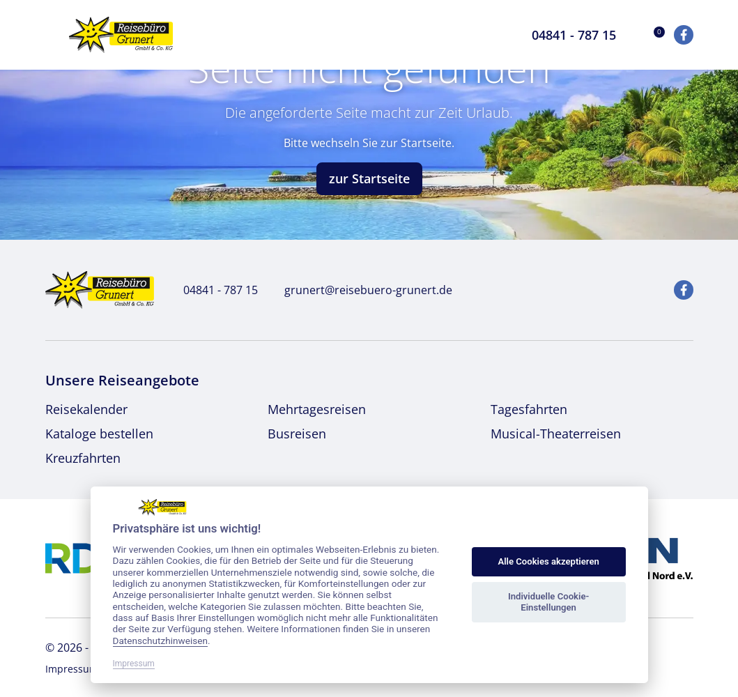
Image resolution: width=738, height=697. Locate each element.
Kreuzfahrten (83, 458)
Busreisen (297, 433)
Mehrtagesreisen (317, 409)
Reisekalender (86, 409)
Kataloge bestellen (99, 433)
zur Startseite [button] (369, 178)
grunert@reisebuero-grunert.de (360, 290)
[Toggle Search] (500, 34)
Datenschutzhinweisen (160, 640)
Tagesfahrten (529, 409)
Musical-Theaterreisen (556, 433)
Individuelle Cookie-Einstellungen (548, 602)
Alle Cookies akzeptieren (548, 561)
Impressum (71, 668)
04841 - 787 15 (213, 290)
